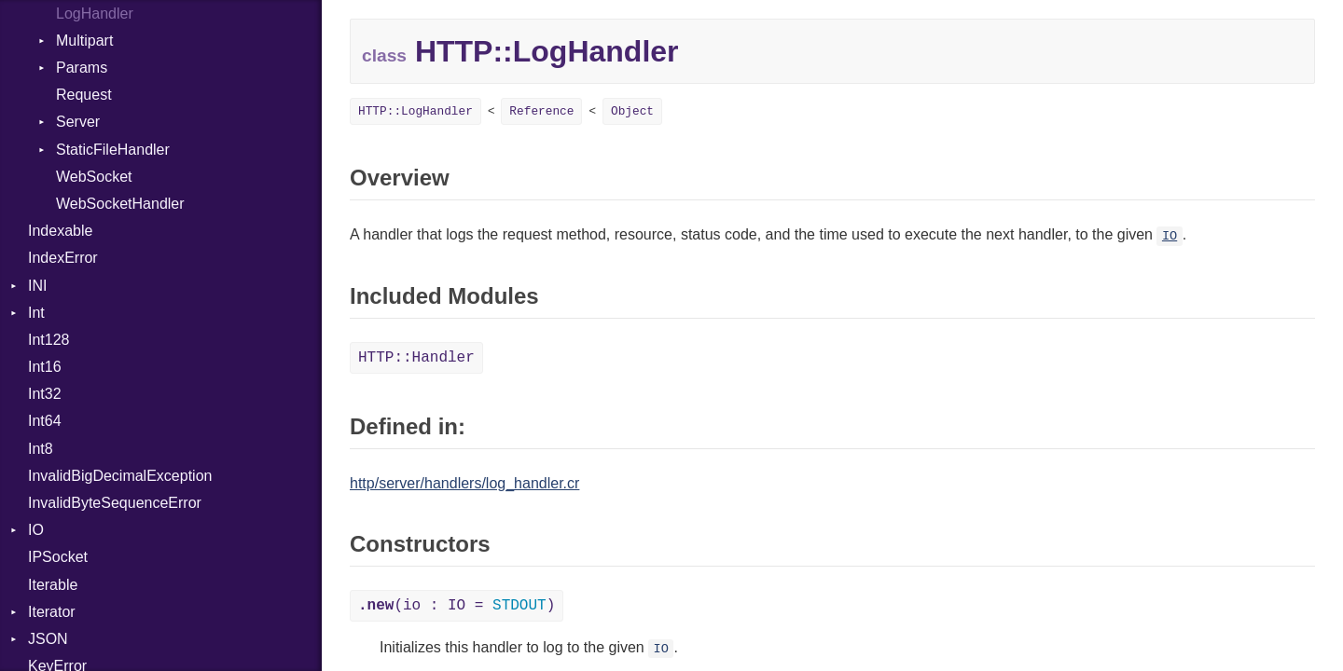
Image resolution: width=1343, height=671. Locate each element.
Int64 (45, 421)
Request (84, 95)
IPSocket (58, 557)
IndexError (63, 258)
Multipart (84, 40)
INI (37, 286)
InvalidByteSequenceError (114, 503)
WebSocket (94, 177)
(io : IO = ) (456, 605)
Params (81, 67)
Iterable (52, 585)
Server (78, 122)
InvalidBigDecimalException (120, 476)
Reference (541, 111)
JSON (48, 639)
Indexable (60, 231)
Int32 (45, 394)
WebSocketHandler (120, 204)
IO (36, 530)
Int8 (40, 449)
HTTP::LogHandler (415, 111)
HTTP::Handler (416, 357)
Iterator (52, 612)
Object (632, 111)
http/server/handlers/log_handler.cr (464, 483)
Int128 (48, 340)
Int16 (45, 367)
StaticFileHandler (113, 149)
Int (36, 313)
